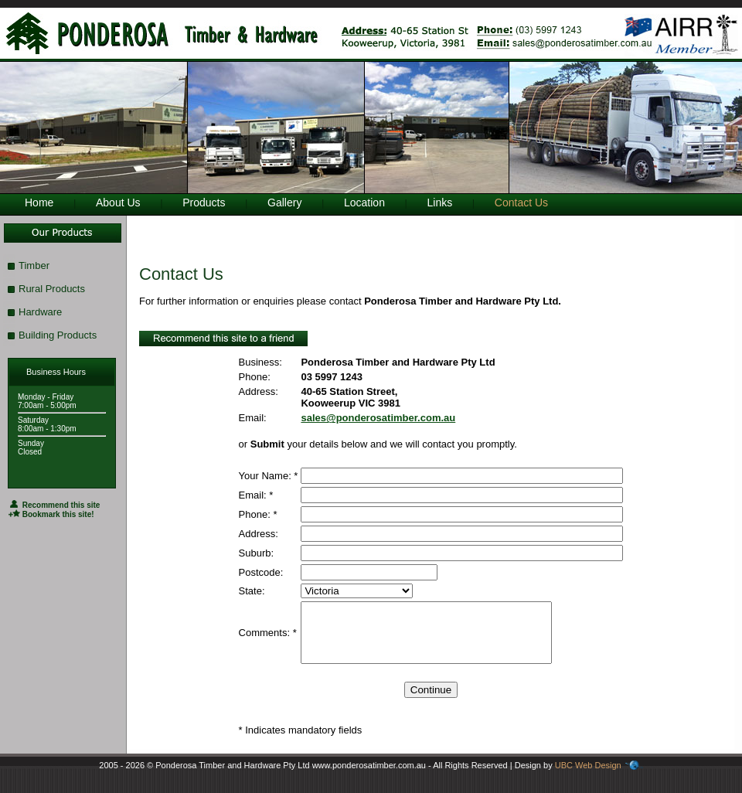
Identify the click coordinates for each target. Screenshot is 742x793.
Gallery (284, 202)
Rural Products (52, 288)
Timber (34, 265)
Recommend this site (54, 505)
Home (39, 202)
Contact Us (521, 202)
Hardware (40, 312)
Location (364, 202)
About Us (118, 202)
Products (203, 202)
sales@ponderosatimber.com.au (378, 418)
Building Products (58, 335)
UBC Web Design (588, 776)
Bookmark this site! (51, 514)
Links (440, 202)
